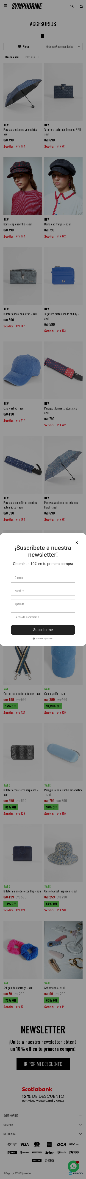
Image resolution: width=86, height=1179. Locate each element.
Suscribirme (43, 630)
